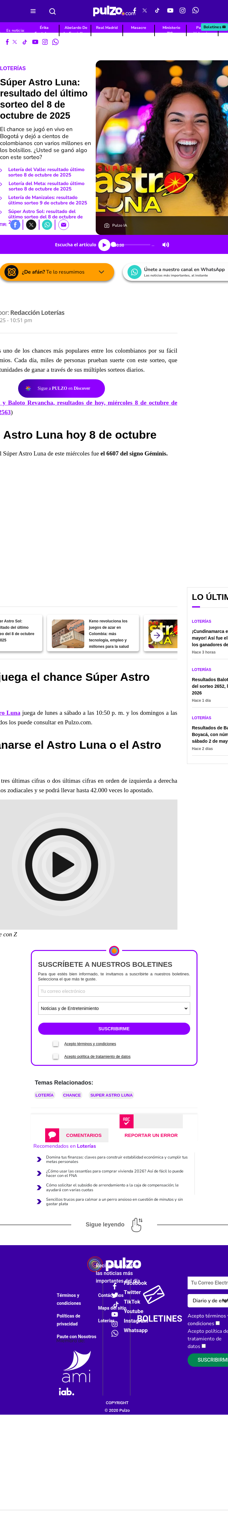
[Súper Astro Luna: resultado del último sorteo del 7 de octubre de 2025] (165, 634)
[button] (15, 224)
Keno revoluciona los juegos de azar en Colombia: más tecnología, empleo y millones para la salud (109, 634)
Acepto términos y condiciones (90, 1044)
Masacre (138, 27)
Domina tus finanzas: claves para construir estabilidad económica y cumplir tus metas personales (117, 1159)
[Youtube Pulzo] (170, 11)
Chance (72, 1095)
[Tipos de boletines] (114, 1008)
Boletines (215, 27)
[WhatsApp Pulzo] (195, 11)
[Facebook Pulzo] (134, 11)
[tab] (76, 1135)
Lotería (45, 1095)
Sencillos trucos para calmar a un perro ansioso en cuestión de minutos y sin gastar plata (114, 1201)
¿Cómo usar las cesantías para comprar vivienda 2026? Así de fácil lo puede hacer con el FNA (114, 1173)
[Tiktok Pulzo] (157, 11)
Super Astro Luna (111, 1095)
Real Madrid (107, 27)
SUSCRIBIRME (113, 1028)
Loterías (13, 68)
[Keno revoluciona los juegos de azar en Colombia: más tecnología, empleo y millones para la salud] (68, 634)
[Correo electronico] (114, 991)
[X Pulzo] (145, 11)
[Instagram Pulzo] (182, 11)
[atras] (157, 635)
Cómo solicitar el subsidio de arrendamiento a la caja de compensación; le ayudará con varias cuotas (112, 1187)
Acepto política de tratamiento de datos (97, 1056)
